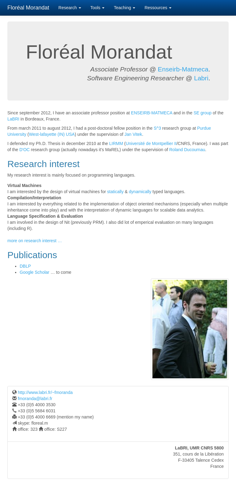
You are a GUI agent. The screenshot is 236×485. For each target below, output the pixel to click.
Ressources (157, 7)
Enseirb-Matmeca (183, 69)
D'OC (24, 149)
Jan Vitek (133, 134)
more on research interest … (34, 240)
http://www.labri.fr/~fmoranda (45, 392)
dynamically (140, 191)
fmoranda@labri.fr (34, 398)
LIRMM (116, 143)
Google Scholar (34, 272)
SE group (202, 112)
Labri (201, 78)
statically (115, 191)
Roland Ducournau (187, 149)
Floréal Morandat (28, 8)
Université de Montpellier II (151, 143)
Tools (97, 7)
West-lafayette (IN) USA (52, 134)
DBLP (25, 266)
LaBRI (13, 118)
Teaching (124, 7)
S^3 (157, 128)
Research (69, 7)
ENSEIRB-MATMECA (151, 112)
